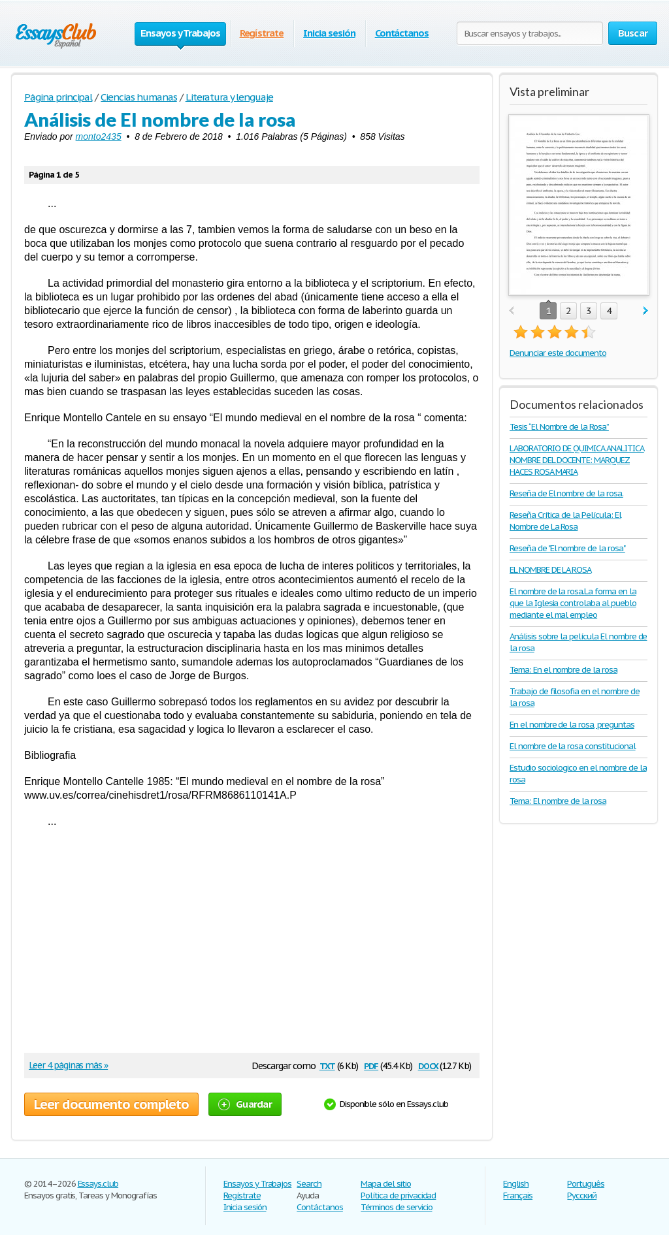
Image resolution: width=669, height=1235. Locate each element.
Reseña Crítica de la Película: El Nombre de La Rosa (565, 520)
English (516, 1183)
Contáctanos (402, 33)
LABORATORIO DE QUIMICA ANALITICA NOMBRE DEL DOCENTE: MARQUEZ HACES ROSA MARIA (577, 460)
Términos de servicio (396, 1207)
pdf (371, 1064)
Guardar (245, 1104)
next (646, 311)
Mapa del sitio (385, 1183)
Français (517, 1195)
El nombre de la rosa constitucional (573, 746)
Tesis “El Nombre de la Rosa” (559, 426)
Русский (581, 1195)
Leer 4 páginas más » (68, 1065)
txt (327, 1064)
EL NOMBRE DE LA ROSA (550, 569)
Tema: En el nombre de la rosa (563, 669)
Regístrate (262, 33)
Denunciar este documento (558, 353)
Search (309, 1183)
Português (585, 1183)
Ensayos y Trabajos (257, 1183)
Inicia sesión (329, 33)
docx (428, 1064)
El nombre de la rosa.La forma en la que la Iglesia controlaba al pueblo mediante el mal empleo (573, 603)
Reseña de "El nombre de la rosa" (567, 548)
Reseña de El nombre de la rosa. (566, 493)
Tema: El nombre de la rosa (558, 801)
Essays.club (98, 1183)
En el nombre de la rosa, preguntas (572, 724)
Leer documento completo (111, 1104)
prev (511, 311)
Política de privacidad (398, 1195)
